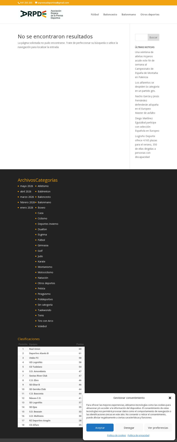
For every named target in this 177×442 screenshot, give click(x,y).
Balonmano (129, 14)
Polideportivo (45, 299)
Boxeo (41, 207)
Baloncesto (110, 14)
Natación (43, 277)
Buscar (153, 37)
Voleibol (42, 326)
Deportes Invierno (48, 223)
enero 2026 (26, 207)
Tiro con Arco (45, 320)
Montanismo (45, 267)
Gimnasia (43, 245)
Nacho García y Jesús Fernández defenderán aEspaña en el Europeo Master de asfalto (147, 104)
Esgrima (42, 234)
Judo (40, 256)
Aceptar (100, 427)
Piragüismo (44, 293)
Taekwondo (44, 310)
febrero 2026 (27, 202)
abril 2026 (25, 191)
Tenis (41, 315)
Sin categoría (45, 304)
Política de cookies (116, 435)
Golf (40, 250)
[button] (170, 398)
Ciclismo (42, 218)
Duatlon (42, 229)
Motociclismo (45, 272)
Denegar (129, 427)
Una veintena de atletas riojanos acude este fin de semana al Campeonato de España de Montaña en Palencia (146, 64)
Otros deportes (149, 14)
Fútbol (95, 14)
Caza (40, 213)
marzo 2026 (27, 197)
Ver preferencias (158, 427)
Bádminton (44, 191)
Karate (41, 261)
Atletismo (43, 186)
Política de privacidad (138, 435)
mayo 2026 (26, 186)
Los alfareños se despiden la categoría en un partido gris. (147, 87)
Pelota (41, 288)
